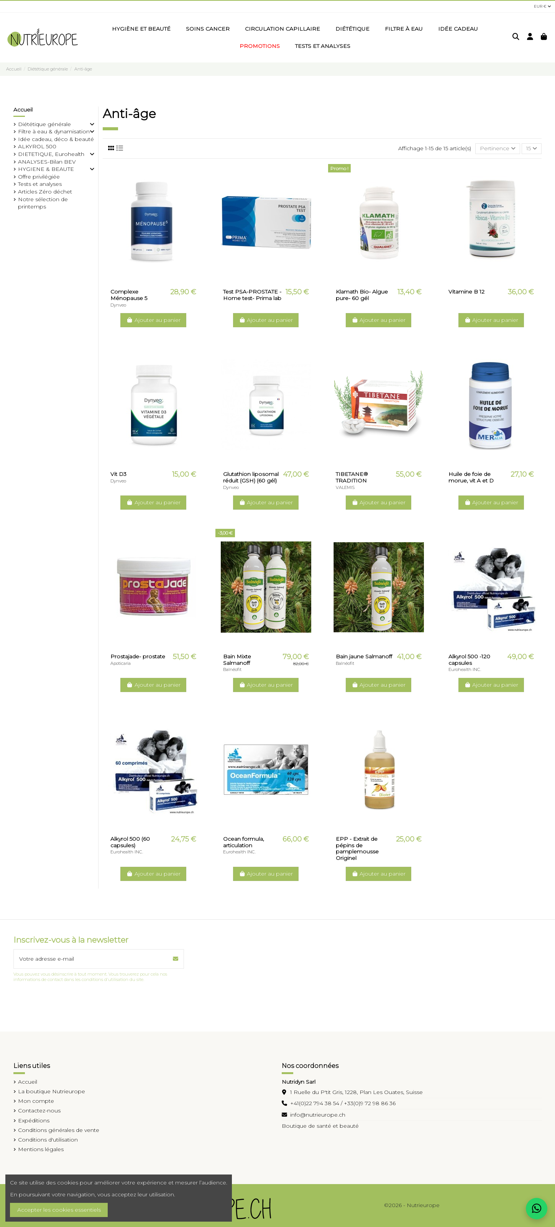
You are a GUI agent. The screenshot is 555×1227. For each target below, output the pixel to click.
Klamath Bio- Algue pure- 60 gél (362, 295)
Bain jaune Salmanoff (364, 656)
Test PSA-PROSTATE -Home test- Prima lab (252, 295)
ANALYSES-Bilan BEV (47, 161)
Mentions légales (41, 1149)
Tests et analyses (40, 183)
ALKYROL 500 (37, 146)
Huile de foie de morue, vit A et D (471, 477)
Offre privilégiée (39, 176)
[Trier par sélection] (497, 148)
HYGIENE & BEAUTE (46, 169)
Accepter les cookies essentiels (59, 1209)
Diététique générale (44, 124)
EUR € (542, 6)
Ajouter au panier (153, 320)
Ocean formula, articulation (243, 842)
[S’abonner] (175, 959)
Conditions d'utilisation (48, 1139)
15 (531, 148)
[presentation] (71, 1001)
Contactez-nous (39, 1110)
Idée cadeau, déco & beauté (56, 139)
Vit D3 (118, 474)
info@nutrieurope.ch (317, 1114)
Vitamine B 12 (466, 291)
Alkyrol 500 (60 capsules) (130, 842)
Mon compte (36, 1100)
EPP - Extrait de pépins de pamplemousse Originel (357, 848)
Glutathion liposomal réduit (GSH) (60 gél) (251, 477)
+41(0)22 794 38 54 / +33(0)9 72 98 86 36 (343, 1103)
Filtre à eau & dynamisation (54, 131)
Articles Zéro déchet (45, 191)
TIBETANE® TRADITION (352, 477)
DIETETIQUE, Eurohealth (51, 154)
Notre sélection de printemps (43, 203)
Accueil (23, 109)
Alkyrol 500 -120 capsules (469, 659)
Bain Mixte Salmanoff (237, 659)
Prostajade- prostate (137, 656)
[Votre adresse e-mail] (91, 959)
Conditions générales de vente (58, 1130)
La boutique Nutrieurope (51, 1091)
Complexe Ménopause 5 (128, 295)
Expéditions (33, 1120)
